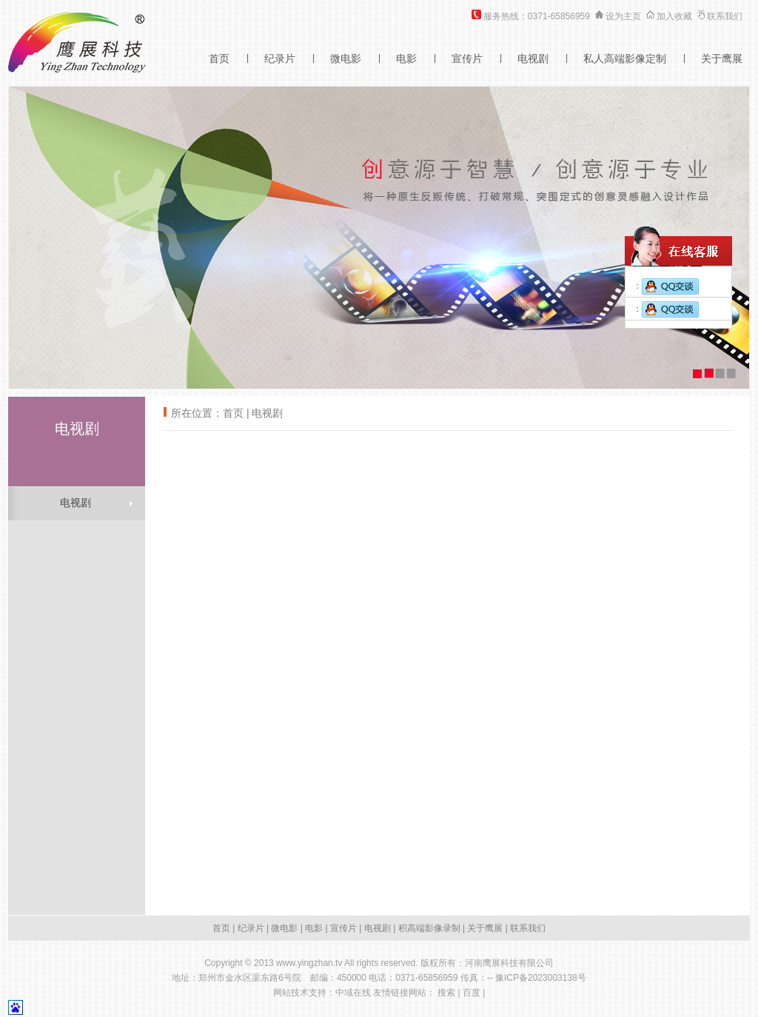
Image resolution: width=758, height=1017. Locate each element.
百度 (471, 992)
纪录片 (279, 58)
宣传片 (467, 58)
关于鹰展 (721, 58)
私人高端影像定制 (624, 58)
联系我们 (724, 16)
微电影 (345, 58)
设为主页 (623, 16)
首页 (219, 58)
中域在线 (353, 992)
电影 (406, 58)
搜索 (446, 992)
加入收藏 (674, 16)
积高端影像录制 (429, 928)
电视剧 (533, 58)
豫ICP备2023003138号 (540, 978)
